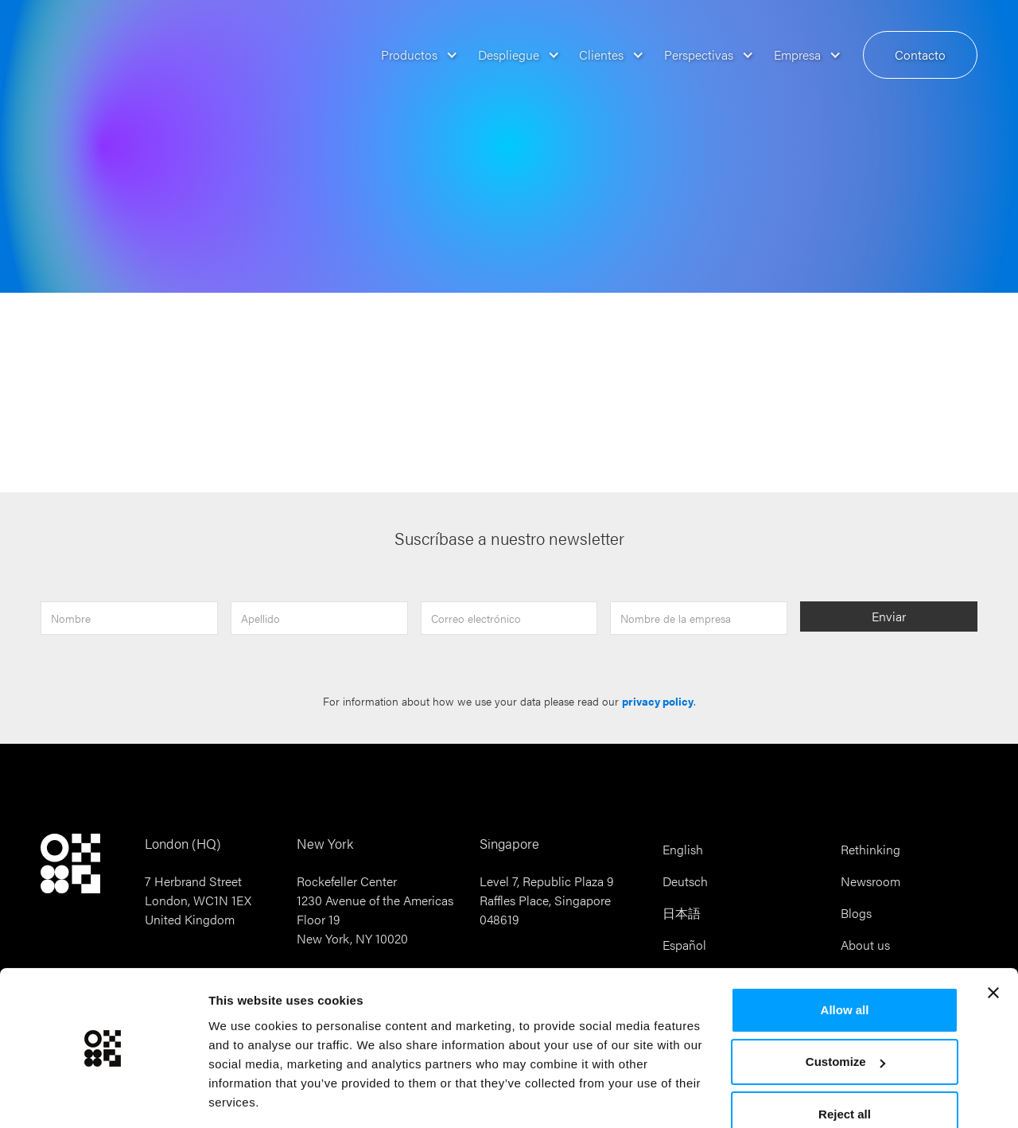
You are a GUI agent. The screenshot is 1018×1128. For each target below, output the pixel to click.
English (682, 849)
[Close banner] (993, 943)
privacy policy (658, 701)
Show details (245, 1096)
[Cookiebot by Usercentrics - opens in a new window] (103, 1097)
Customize (845, 1012)
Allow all (845, 960)
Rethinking (870, 849)
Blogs (856, 913)
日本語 (681, 913)
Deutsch (685, 881)
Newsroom (870, 881)
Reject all (844, 1065)
